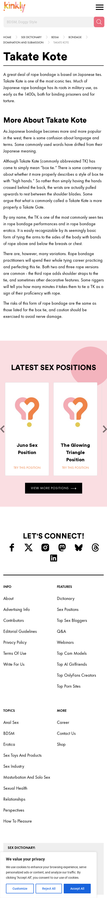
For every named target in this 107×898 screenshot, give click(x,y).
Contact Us (66, 733)
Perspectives (13, 810)
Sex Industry (13, 766)
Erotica (9, 744)
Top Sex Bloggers (72, 620)
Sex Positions (67, 609)
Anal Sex (11, 722)
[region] (48, 875)
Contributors (13, 620)
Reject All (49, 888)
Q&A (61, 631)
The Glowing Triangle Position (75, 452)
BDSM (9, 733)
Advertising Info (16, 609)
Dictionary (65, 598)
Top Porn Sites (68, 686)
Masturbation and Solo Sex (26, 777)
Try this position (27, 467)
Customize (20, 888)
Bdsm (55, 37)
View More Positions (53, 488)
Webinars (65, 642)
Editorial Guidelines (20, 631)
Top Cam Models (72, 653)
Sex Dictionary (31, 37)
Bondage (75, 37)
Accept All (77, 888)
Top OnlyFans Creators (76, 675)
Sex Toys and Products (22, 755)
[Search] (99, 22)
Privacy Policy (15, 642)
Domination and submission (23, 42)
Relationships (14, 799)
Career (63, 722)
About (8, 598)
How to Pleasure (17, 821)
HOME (7, 37)
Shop (61, 744)
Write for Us (13, 664)
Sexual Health (15, 788)
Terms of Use (14, 653)
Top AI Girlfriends (72, 664)
